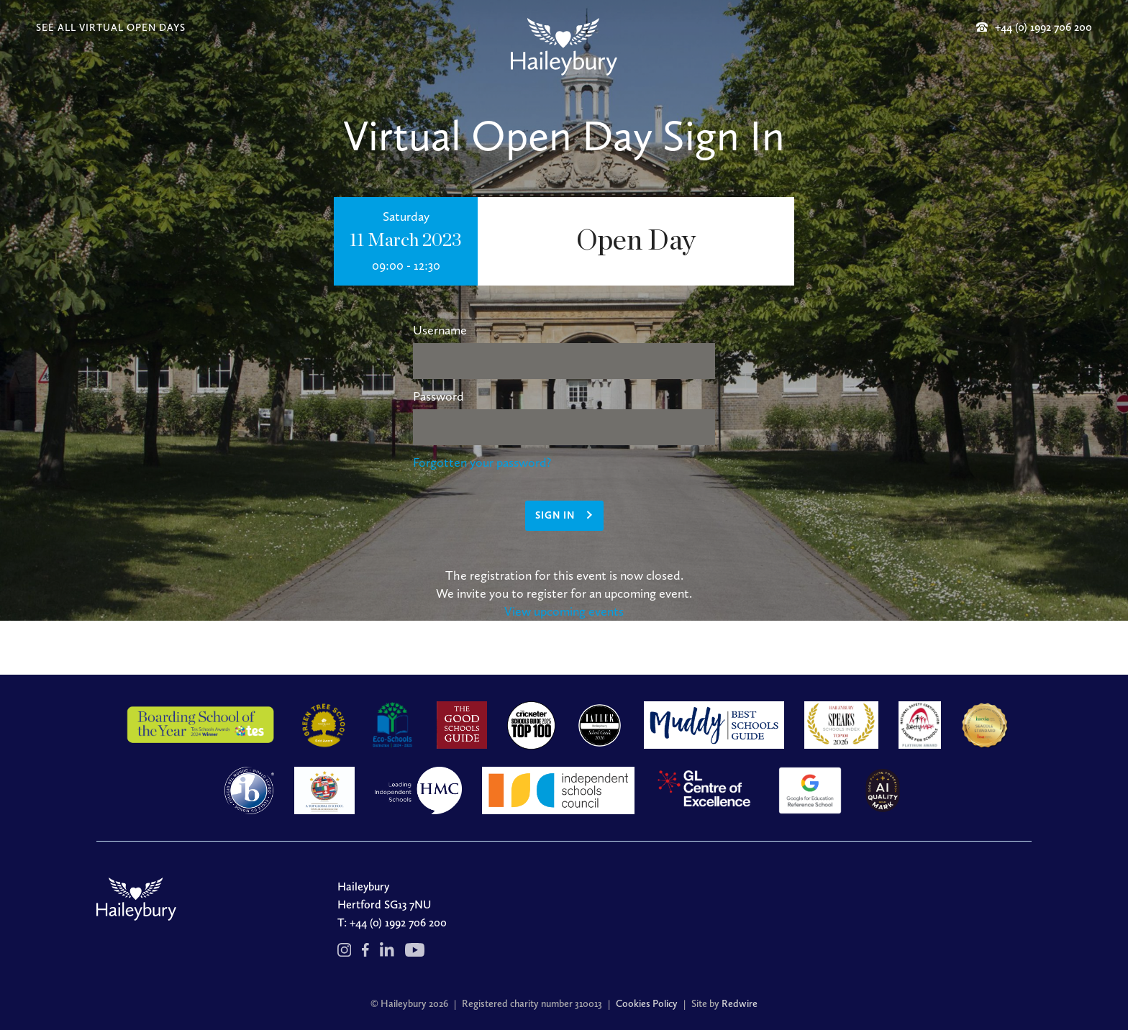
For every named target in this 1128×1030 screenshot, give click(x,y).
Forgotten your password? (482, 462)
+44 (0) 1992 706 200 (398, 922)
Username (440, 330)
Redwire (740, 1004)
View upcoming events (564, 611)
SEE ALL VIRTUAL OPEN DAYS (111, 28)
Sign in (555, 515)
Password (438, 396)
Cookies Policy (647, 1004)
